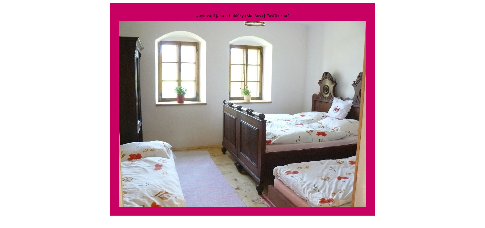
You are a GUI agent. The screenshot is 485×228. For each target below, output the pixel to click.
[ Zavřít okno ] (277, 16)
